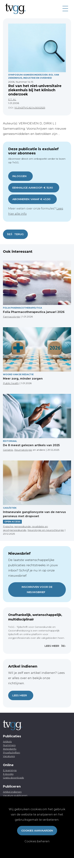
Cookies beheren (37, 841)
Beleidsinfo (9, 748)
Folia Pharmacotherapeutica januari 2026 (34, 312)
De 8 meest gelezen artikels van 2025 (31, 445)
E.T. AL (12, 99)
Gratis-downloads (13, 777)
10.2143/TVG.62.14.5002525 (29, 107)
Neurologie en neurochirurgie (46, 530)
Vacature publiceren (15, 795)
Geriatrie (8, 449)
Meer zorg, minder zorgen (23, 378)
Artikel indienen (12, 791)
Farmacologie (11, 316)
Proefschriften (11, 752)
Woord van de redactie (18, 374)
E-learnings (10, 770)
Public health (11, 383)
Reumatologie (23, 449)
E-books (8, 773)
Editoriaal (10, 441)
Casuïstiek (10, 508)
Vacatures (9, 756)
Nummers (9, 745)
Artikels (7, 741)
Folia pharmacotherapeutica (22, 307)
